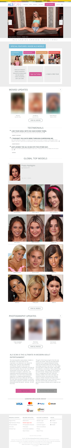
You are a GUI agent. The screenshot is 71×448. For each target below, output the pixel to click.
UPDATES (25, 4)
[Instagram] (53, 422)
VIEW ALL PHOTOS (35, 346)
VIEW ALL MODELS (35, 308)
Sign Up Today (35, 74)
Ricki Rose (35, 342)
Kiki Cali (18, 115)
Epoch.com (50, 442)
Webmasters (26, 420)
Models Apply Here (27, 422)
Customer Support (41, 424)
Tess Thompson (54, 198)
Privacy (38, 428)
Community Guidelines (28, 428)
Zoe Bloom (35, 115)
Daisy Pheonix (53, 115)
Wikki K (54, 288)
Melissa (17, 288)
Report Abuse (26, 430)
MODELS (35, 4)
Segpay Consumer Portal (44, 444)
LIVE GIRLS (41, 4)
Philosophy (25, 426)
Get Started (49, 4)
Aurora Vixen (35, 258)
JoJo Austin (17, 228)
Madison (54, 258)
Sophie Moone (17, 258)
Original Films (12, 420)
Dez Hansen (53, 342)
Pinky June (35, 288)
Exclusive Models (13, 424)
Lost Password (40, 422)
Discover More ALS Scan (47, 391)
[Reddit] (52, 424)
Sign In (58, 4)
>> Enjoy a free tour (52, 74)
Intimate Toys (12, 428)
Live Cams (11, 426)
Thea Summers (35, 228)
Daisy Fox (54, 228)
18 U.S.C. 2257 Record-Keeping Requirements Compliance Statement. (35, 438)
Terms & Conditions (41, 426)
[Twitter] (52, 420)
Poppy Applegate (28, 165)
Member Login (40, 420)
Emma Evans (17, 198)
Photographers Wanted (28, 424)
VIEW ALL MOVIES (35, 120)
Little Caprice (35, 198)
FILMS (30, 4)
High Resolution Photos (14, 422)
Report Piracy (40, 430)
